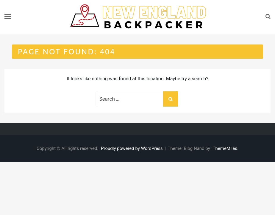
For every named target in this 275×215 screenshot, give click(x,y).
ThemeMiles (225, 148)
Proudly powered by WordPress (132, 148)
